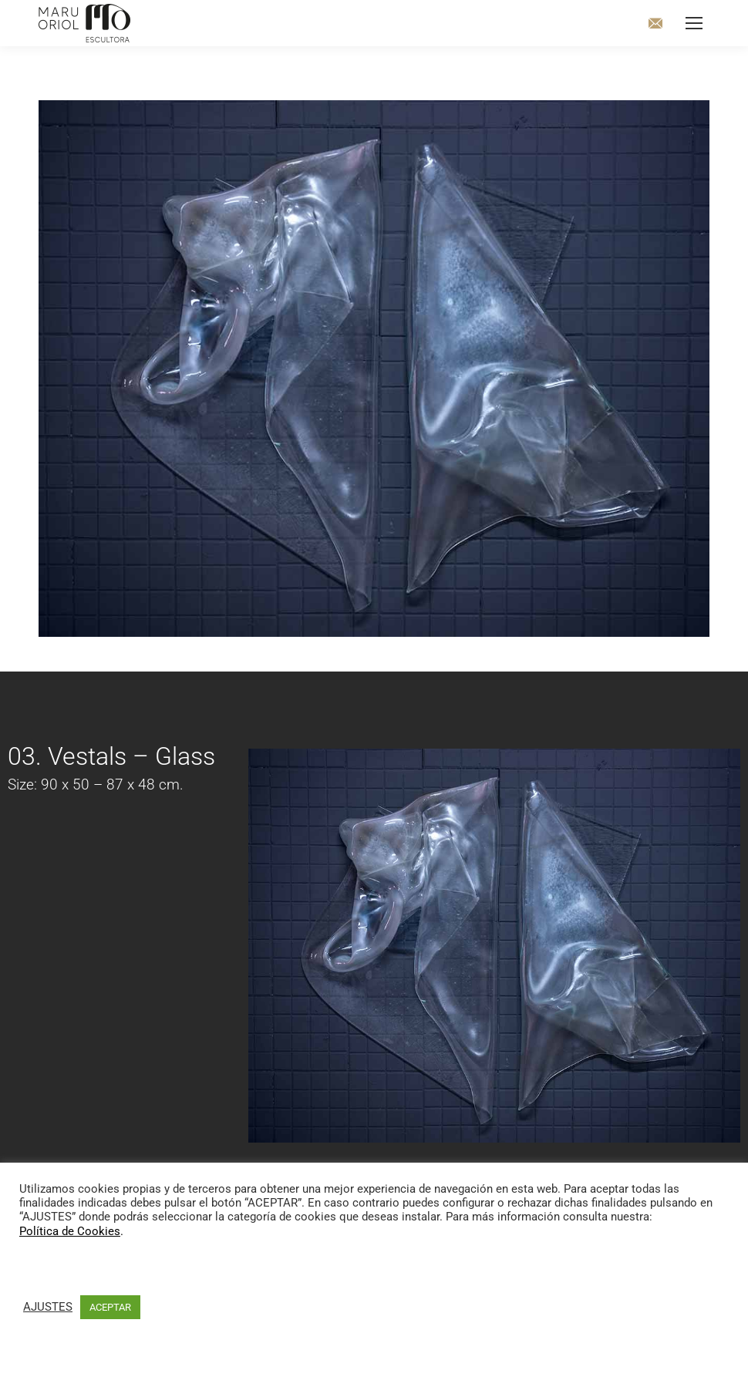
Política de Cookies (69, 1231)
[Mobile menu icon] (694, 23)
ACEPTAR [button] (110, 1307)
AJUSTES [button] (47, 1307)
